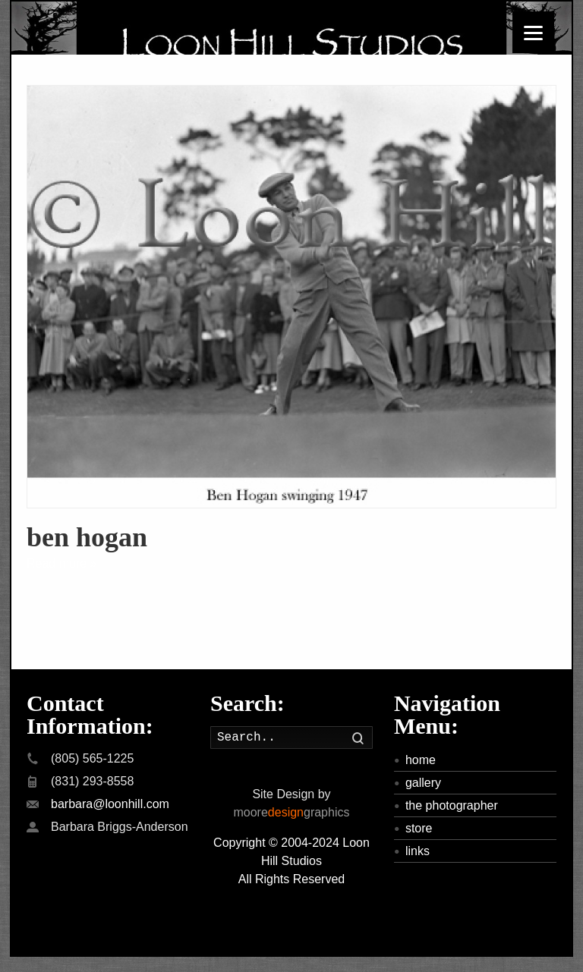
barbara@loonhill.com (110, 803)
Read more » (62, 563)
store (419, 828)
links (417, 851)
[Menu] (533, 32)
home (420, 759)
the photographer (451, 805)
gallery (423, 782)
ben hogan (87, 537)
